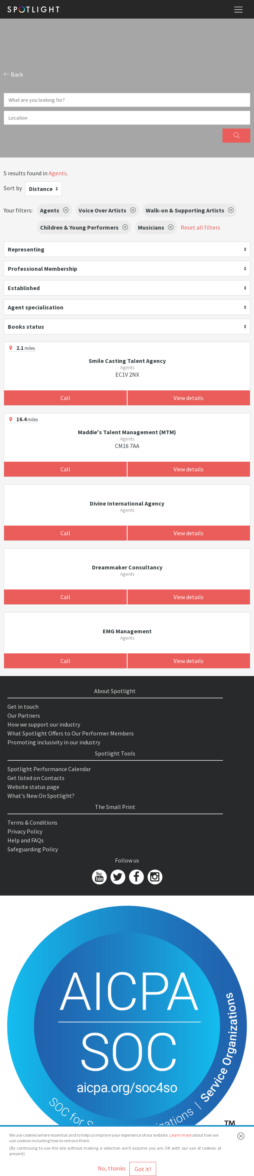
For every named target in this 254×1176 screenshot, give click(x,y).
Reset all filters (200, 227)
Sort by (13, 188)
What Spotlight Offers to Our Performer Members (70, 733)
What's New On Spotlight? (41, 795)
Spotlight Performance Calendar (49, 769)
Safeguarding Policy (32, 849)
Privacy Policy (24, 831)
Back (13, 74)
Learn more (180, 1135)
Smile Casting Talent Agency (127, 360)
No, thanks (112, 1168)
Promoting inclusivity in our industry (53, 742)
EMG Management (127, 631)
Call (65, 398)
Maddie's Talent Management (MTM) (127, 432)
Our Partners (23, 715)
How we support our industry (43, 724)
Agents (58, 173)
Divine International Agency (127, 503)
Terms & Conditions (32, 822)
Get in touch (23, 706)
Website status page (33, 786)
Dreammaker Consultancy (127, 567)
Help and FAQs (25, 840)
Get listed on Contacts (36, 778)
